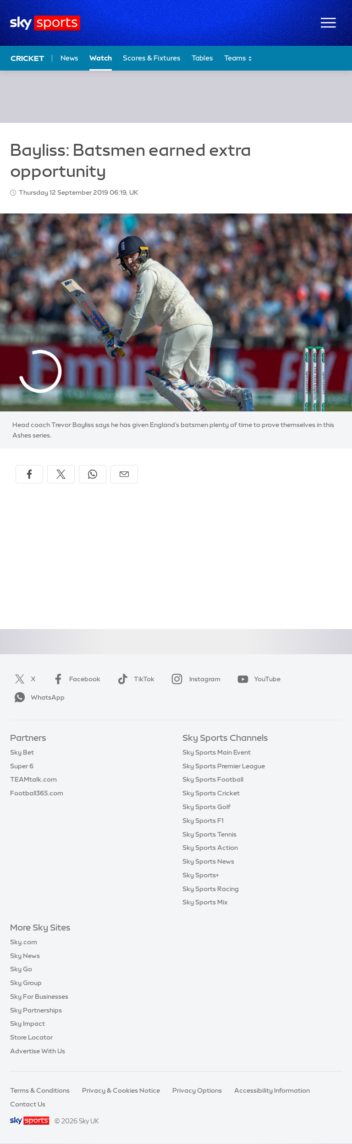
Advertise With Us (37, 1051)
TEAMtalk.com (33, 779)
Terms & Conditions (40, 1090)
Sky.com (23, 942)
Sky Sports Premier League (223, 766)
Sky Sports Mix (205, 902)
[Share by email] (124, 474)
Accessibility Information (272, 1090)
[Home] (45, 23)
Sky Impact (27, 1023)
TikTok (134, 679)
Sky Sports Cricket (211, 793)
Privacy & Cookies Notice (121, 1090)
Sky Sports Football (212, 779)
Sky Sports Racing (210, 889)
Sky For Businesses (39, 996)
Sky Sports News (208, 861)
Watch (100, 58)
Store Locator (31, 1037)
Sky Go (21, 969)
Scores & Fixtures (152, 58)
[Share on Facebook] (29, 474)
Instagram (194, 679)
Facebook (74, 679)
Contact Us (27, 1104)
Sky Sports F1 (203, 820)
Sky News (25, 955)
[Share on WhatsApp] (92, 474)
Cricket (27, 58)
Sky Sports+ (200, 875)
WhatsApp (38, 697)
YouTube (257, 679)
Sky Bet (22, 752)
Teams (238, 58)
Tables (202, 58)
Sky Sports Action (210, 847)
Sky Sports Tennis (209, 834)
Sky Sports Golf (206, 807)
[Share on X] (61, 474)
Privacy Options (197, 1090)
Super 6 (21, 766)
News (69, 58)
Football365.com (36, 793)
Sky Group (26, 983)
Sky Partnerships (36, 1010)
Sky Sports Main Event (216, 752)
